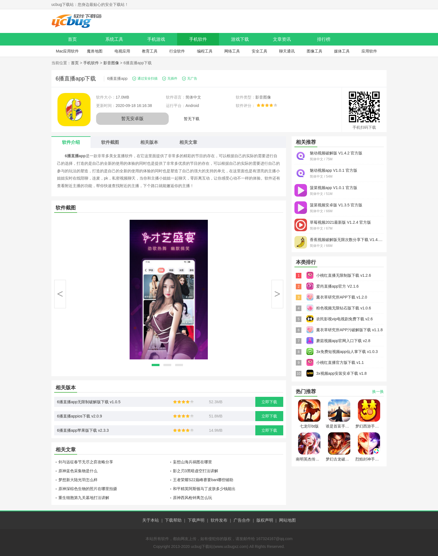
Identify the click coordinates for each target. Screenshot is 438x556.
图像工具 (314, 51)
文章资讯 (282, 39)
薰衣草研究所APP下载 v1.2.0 (341, 297)
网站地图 (287, 520)
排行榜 (323, 39)
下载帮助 (173, 520)
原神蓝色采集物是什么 (77, 471)
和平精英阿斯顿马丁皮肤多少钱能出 (204, 488)
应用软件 (369, 51)
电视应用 (122, 51)
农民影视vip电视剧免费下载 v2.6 (344, 319)
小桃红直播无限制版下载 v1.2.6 (343, 275)
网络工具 (232, 51)
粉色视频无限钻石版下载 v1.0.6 (343, 308)
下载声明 (196, 520)
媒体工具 (342, 51)
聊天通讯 (287, 51)
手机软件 (198, 39)
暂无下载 (191, 118)
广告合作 (242, 520)
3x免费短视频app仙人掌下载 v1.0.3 (347, 351)
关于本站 (150, 520)
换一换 (378, 391)
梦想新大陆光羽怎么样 (77, 480)
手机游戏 (156, 39)
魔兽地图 (95, 51)
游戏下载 (240, 39)
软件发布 (219, 520)
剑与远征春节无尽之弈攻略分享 (85, 462)
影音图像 (111, 63)
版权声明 (264, 520)
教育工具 (150, 51)
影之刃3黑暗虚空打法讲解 (195, 471)
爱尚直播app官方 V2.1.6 (337, 286)
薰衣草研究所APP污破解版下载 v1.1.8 (349, 330)
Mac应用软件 (67, 51)
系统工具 (114, 39)
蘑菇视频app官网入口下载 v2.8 (343, 340)
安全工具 (259, 51)
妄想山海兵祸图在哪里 (192, 462)
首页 (72, 39)
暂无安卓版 (132, 118)
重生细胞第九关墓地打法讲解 (83, 497)
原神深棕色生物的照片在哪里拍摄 (87, 488)
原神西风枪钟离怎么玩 (192, 497)
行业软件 (177, 51)
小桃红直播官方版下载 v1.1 (340, 362)
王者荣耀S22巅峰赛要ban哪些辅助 (203, 480)
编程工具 (205, 51)
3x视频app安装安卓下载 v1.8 (341, 373)
